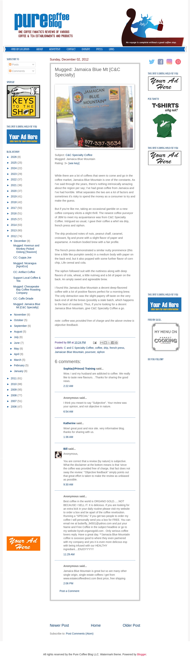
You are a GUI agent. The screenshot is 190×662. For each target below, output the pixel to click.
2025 (14, 162)
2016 (14, 213)
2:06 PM (68, 583)
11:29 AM (69, 554)
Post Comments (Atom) (79, 633)
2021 (14, 185)
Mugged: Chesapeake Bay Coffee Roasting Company (26, 289)
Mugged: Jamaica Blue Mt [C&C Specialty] (26, 306)
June (17, 342)
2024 (14, 168)
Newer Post (59, 625)
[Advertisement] (95, 612)
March (18, 359)
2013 (14, 230)
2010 (14, 384)
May (17, 348)
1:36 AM (68, 437)
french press (117, 347)
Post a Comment (69, 591)
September (21, 326)
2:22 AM (68, 386)
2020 (14, 191)
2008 (14, 395)
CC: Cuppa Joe (22, 257)
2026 (14, 157)
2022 (14, 179)
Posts (14, 64)
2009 (14, 389)
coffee (98, 347)
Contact (71, 49)
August (18, 331)
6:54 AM (68, 411)
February (19, 365)
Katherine (69, 423)
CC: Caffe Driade (23, 298)
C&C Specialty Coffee (79, 155)
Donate (86, 49)
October (19, 320)
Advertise (54, 49)
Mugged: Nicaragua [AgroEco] (24, 265)
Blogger (141, 654)
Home (96, 625)
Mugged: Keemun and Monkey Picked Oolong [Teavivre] (26, 248)
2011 (14, 378)
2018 (14, 202)
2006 (14, 406)
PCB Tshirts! (153, 99)
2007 (14, 401)
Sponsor (11, 82)
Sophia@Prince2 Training (79, 368)
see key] (74, 163)
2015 (14, 219)
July (16, 337)
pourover (90, 352)
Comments (17, 71)
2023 (14, 174)
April (17, 354)
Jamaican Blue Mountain (69, 352)
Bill (65, 448)
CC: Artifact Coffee (24, 272)
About (39, 49)
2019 (14, 196)
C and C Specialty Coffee (79, 347)
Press (99, 49)
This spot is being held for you (22, 126)
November (20, 314)
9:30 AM (68, 484)
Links (111, 49)
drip (106, 347)
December (20, 241)
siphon (101, 352)
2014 (14, 225)
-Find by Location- (20, 49)
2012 (14, 236)
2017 (14, 208)
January (19, 371)
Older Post (131, 625)
